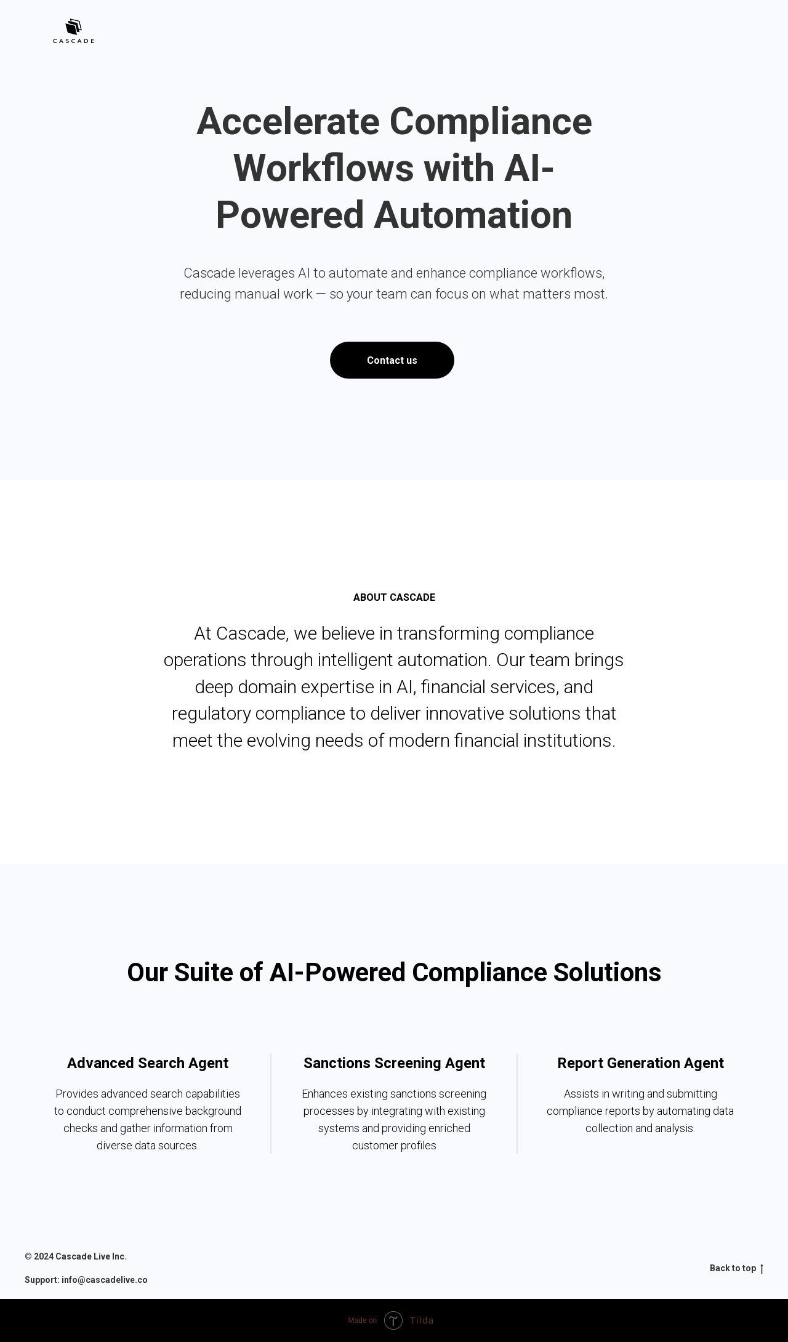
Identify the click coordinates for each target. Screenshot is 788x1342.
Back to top (736, 1268)
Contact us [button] (392, 360)
